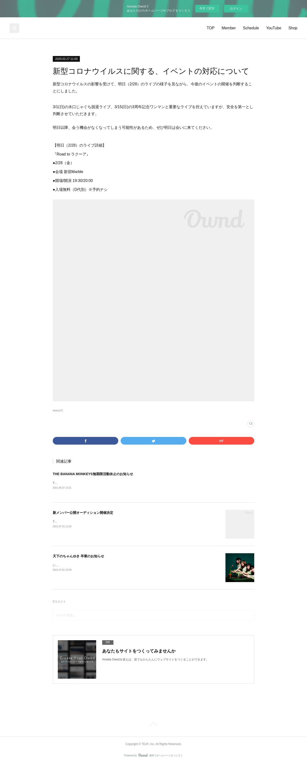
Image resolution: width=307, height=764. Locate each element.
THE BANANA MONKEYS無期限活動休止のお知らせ (93, 474)
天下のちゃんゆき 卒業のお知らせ (78, 556)
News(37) (58, 410)
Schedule (251, 28)
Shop (293, 28)
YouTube (273, 28)
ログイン (236, 8)
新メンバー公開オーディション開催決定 (83, 513)
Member (229, 28)
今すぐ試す (207, 8)
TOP (211, 28)
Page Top (153, 725)
